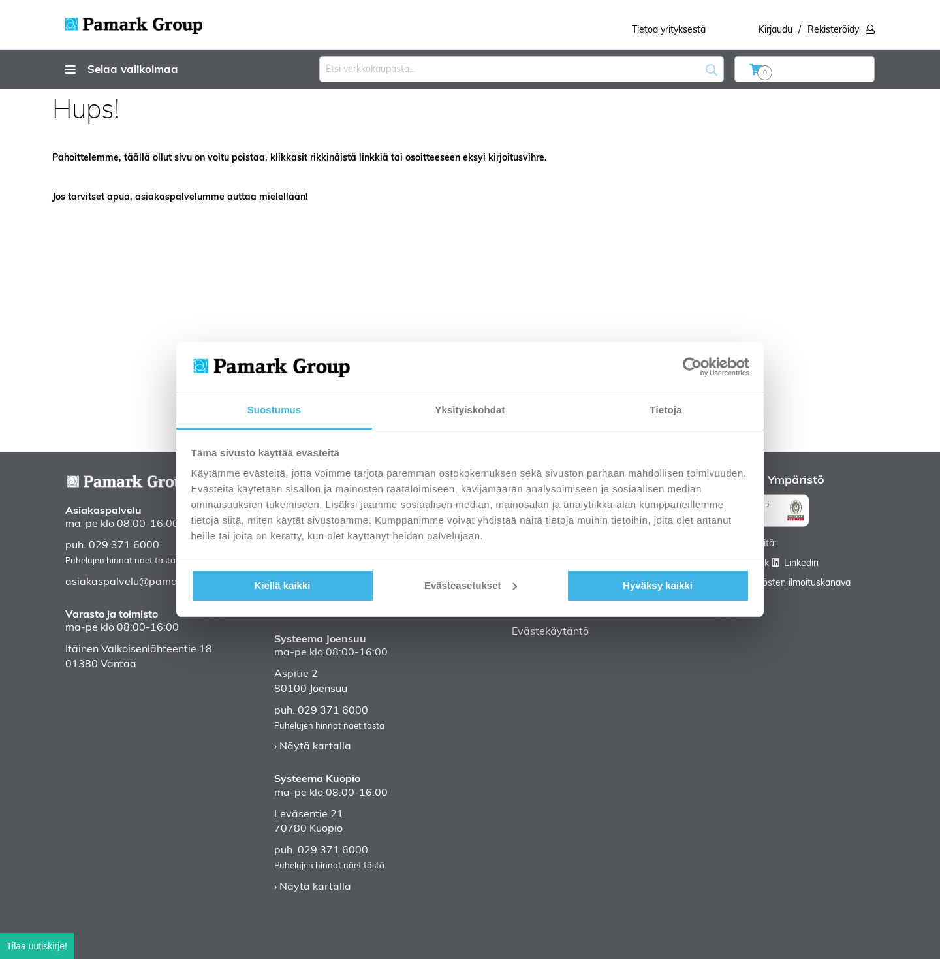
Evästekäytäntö (550, 632)
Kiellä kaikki (283, 585)
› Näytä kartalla (312, 747)
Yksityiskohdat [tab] (470, 409)
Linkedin (801, 564)
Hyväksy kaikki (658, 585)
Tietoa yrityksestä (669, 30)
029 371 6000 (124, 546)
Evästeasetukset (470, 585)
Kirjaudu (775, 30)
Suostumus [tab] (274, 409)
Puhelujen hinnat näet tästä (120, 561)
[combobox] (521, 69)
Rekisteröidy (833, 30)
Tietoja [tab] (666, 409)
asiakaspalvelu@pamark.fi (130, 582)
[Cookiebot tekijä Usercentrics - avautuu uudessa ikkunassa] (692, 367)
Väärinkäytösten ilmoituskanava (784, 583)
